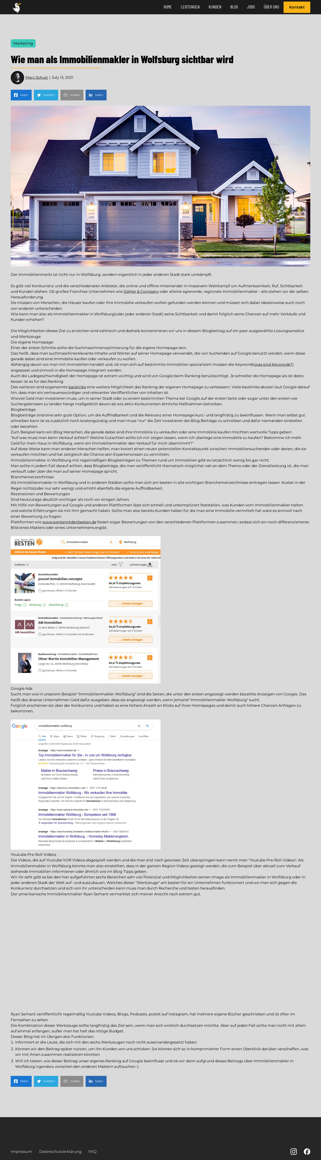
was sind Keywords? (273, 364)
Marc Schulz (36, 77)
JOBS (251, 6)
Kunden (215, 6)
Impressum (21, 1151)
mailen (75, 95)
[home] (18, 7)
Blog (234, 6)
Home (168, 6)
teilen (24, 95)
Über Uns (271, 6)
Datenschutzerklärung (60, 1151)
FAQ (92, 1151)
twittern (49, 95)
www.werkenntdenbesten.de (69, 522)
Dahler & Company (141, 291)
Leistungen (190, 6)
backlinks (77, 387)
